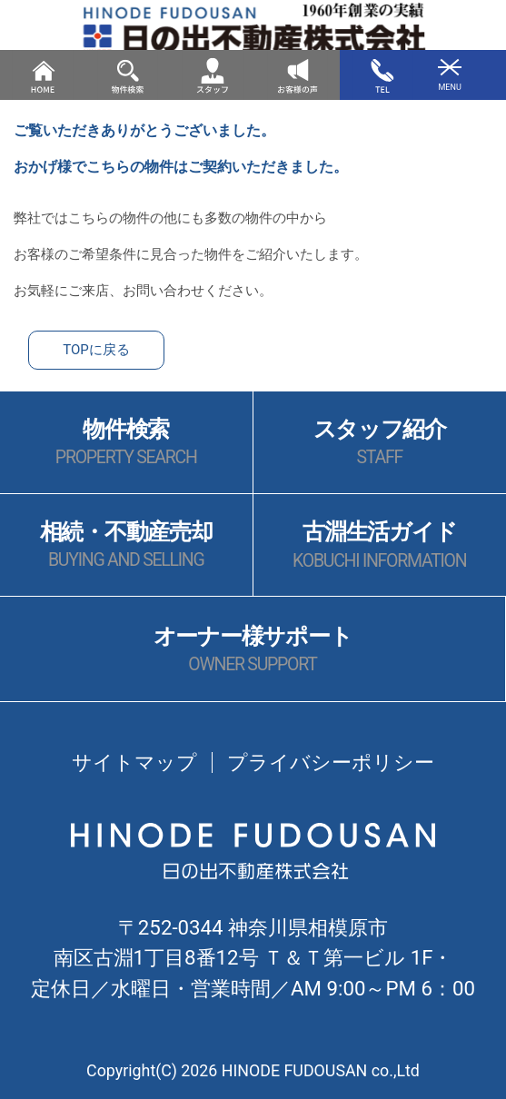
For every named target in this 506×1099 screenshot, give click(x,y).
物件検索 (126, 443)
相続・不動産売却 (126, 545)
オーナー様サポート (253, 650)
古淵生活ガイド (379, 545)
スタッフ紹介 (379, 443)
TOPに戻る (96, 350)
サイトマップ (134, 762)
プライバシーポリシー (330, 762)
